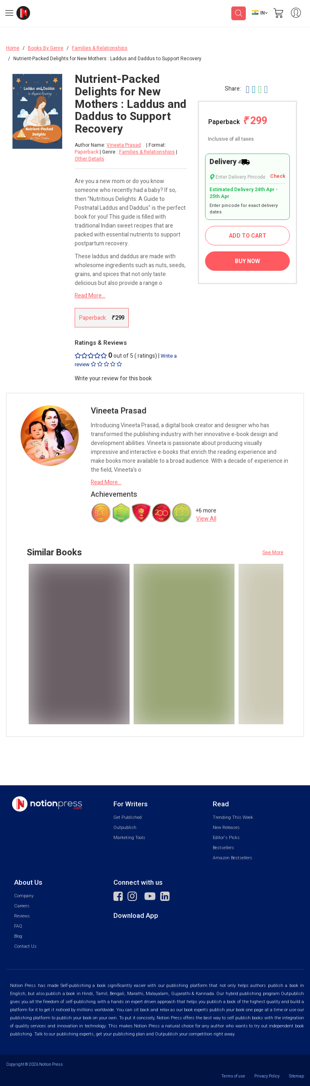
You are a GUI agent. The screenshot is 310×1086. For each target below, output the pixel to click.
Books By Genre (45, 48)
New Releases (226, 827)
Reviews (22, 916)
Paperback (237, 121)
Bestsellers (223, 847)
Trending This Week (233, 817)
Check (277, 176)
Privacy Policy (267, 1076)
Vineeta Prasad (124, 145)
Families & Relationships (100, 48)
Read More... (90, 295)
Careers (21, 906)
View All (206, 519)
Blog (18, 936)
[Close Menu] (54, 85)
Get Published (127, 817)
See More (272, 552)
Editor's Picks (226, 837)
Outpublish (124, 827)
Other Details (89, 158)
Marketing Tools (129, 837)
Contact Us (25, 946)
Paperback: (101, 317)
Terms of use (233, 1076)
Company (24, 895)
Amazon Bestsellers (232, 857)
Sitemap (296, 1076)
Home (12, 48)
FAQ (18, 926)
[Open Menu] (9, 14)
